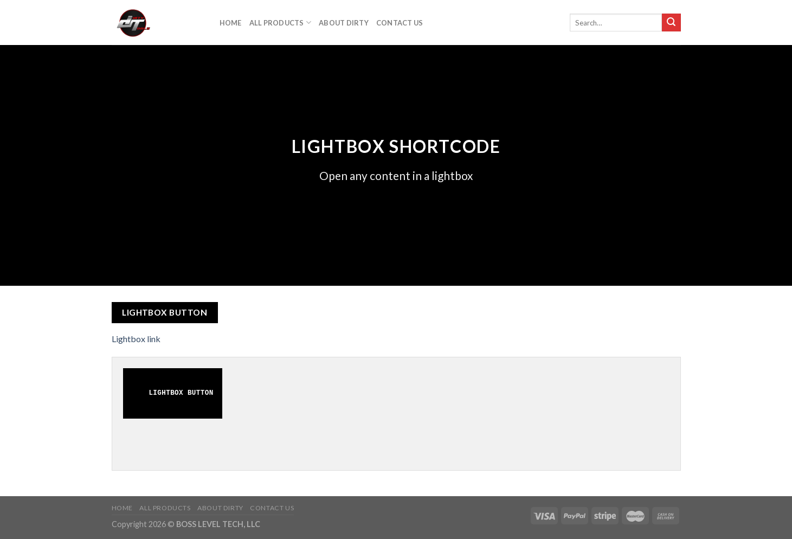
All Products (280, 22)
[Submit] (671, 23)
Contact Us (399, 22)
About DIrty (344, 22)
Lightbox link (136, 338)
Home (231, 22)
